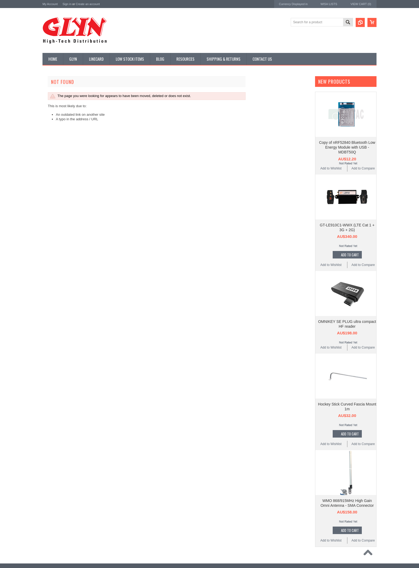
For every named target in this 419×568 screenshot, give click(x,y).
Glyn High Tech (54, 307)
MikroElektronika (55, 279)
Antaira (47, 300)
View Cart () (361, 4)
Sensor (50, 210)
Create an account (88, 4)
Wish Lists (328, 4)
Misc (48, 192)
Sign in (67, 4)
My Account (50, 4)
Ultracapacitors (56, 237)
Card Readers (55, 128)
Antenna (51, 92)
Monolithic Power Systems (62, 336)
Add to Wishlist (331, 168)
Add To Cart (350, 254)
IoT (47, 182)
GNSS (50, 164)
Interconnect (54, 173)
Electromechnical (57, 155)
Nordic (47, 293)
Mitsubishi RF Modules (61, 146)
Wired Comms (55, 246)
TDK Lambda (52, 286)
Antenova (49, 322)
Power (50, 119)
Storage (51, 219)
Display (50, 110)
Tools (49, 228)
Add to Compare (363, 168)
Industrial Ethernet (58, 137)
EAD (46, 314)
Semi (49, 201)
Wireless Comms (57, 255)
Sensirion (49, 343)
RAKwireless (52, 329)
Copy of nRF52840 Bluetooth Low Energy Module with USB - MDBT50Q (347, 147)
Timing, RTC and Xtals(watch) (66, 101)
